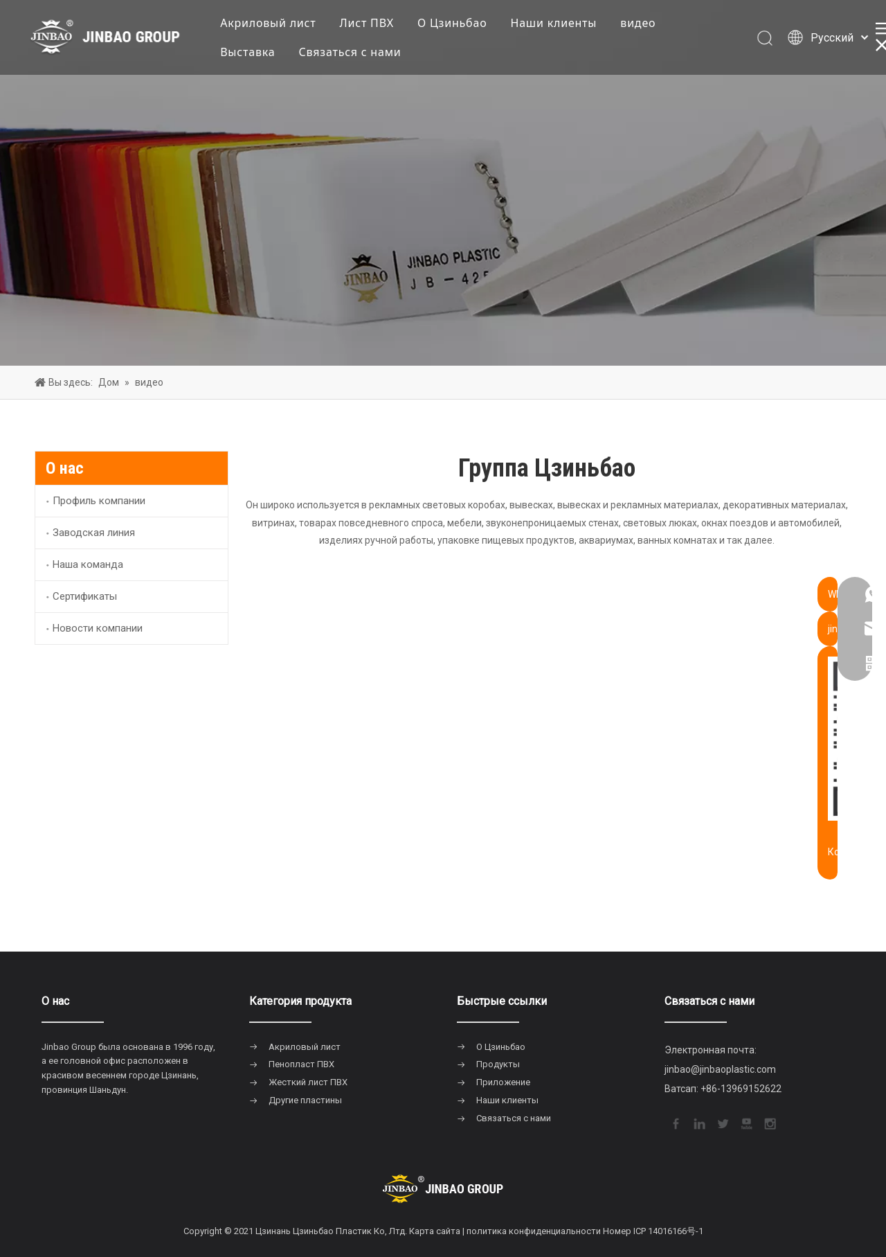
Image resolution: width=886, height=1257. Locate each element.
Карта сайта (434, 1231)
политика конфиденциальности (534, 1231)
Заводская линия (94, 532)
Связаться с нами (353, 52)
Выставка (251, 52)
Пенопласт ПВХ (301, 1064)
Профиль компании (99, 500)
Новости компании (98, 628)
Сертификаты (85, 596)
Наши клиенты (557, 23)
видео (641, 23)
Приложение (503, 1082)
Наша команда (88, 564)
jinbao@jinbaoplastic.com (720, 1069)
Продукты (498, 1064)
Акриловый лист (271, 23)
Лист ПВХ (370, 23)
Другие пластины (305, 1100)
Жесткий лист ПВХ (308, 1082)
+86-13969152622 (740, 1088)
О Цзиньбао (455, 23)
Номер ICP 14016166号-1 (653, 1231)
